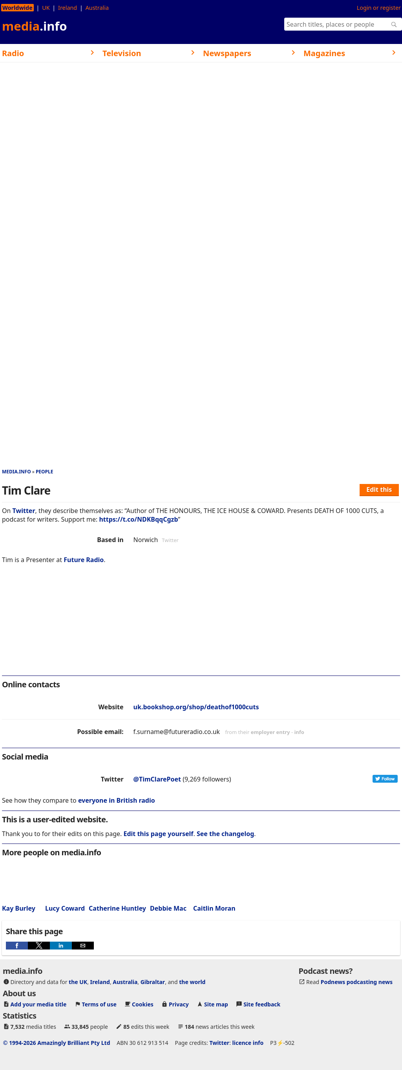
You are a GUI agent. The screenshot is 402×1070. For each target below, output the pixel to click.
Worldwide (17, 7)
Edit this (379, 489)
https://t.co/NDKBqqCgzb (138, 519)
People (44, 471)
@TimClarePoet (157, 779)
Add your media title (39, 1004)
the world (192, 982)
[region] (201, 625)
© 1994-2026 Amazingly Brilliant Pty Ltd (56, 1042)
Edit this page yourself (158, 833)
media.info (16, 471)
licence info (248, 1042)
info (299, 732)
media (34, 26)
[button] (17, 945)
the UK (78, 982)
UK (45, 7)
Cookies (142, 1004)
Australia (97, 7)
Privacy (179, 1004)
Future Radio (84, 559)
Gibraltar (153, 982)
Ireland (67, 7)
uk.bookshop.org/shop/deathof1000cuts (196, 707)
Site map (216, 1004)
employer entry (270, 732)
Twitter (24, 510)
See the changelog (225, 833)
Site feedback (261, 1004)
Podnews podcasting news (357, 982)
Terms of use (99, 1004)
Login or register (379, 7)
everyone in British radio (116, 800)
